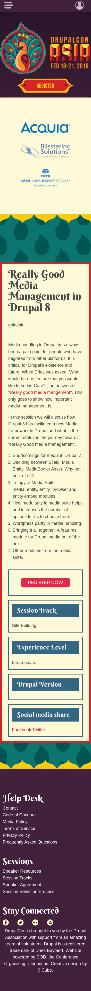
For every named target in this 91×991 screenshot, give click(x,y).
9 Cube (45, 970)
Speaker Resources (22, 871)
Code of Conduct (19, 814)
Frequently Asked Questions (30, 842)
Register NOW (45, 582)
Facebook (21, 729)
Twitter (38, 729)
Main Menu (10, 5)
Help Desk (22, 798)
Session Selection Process (28, 891)
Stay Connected (31, 910)
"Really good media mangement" (40, 392)
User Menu (81, 5)
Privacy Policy (16, 835)
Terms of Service (19, 828)
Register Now (45, 86)
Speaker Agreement (22, 884)
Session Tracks (17, 878)
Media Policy (15, 821)
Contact (10, 808)
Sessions (18, 861)
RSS (50, 922)
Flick (35, 922)
